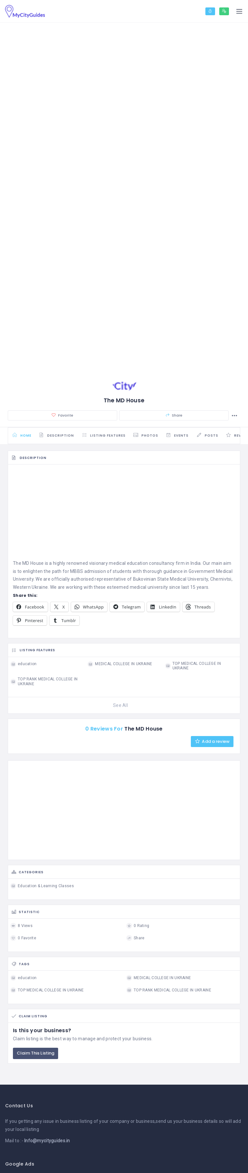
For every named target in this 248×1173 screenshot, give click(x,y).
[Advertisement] (124, 516)
